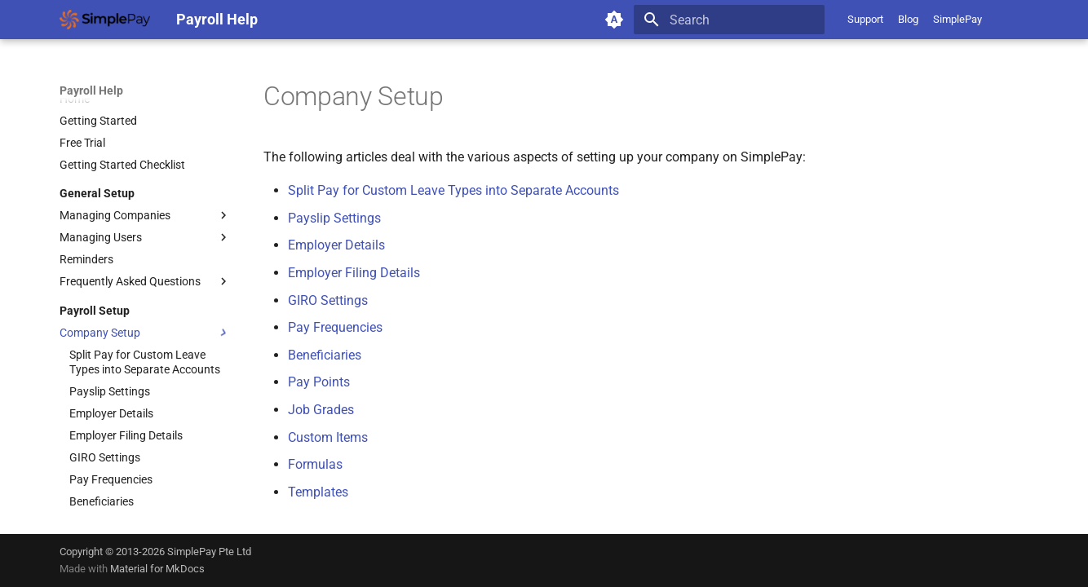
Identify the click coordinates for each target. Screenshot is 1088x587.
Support (865, 19)
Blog (908, 19)
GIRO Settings (328, 300)
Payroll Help (91, 90)
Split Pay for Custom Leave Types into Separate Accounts (453, 190)
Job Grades (321, 409)
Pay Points (319, 382)
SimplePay (957, 19)
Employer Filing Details (354, 272)
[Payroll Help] (105, 19)
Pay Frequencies (335, 327)
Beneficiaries (324, 355)
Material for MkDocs (157, 569)
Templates (318, 492)
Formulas (315, 464)
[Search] (729, 19)
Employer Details (336, 245)
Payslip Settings (334, 218)
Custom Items (328, 437)
